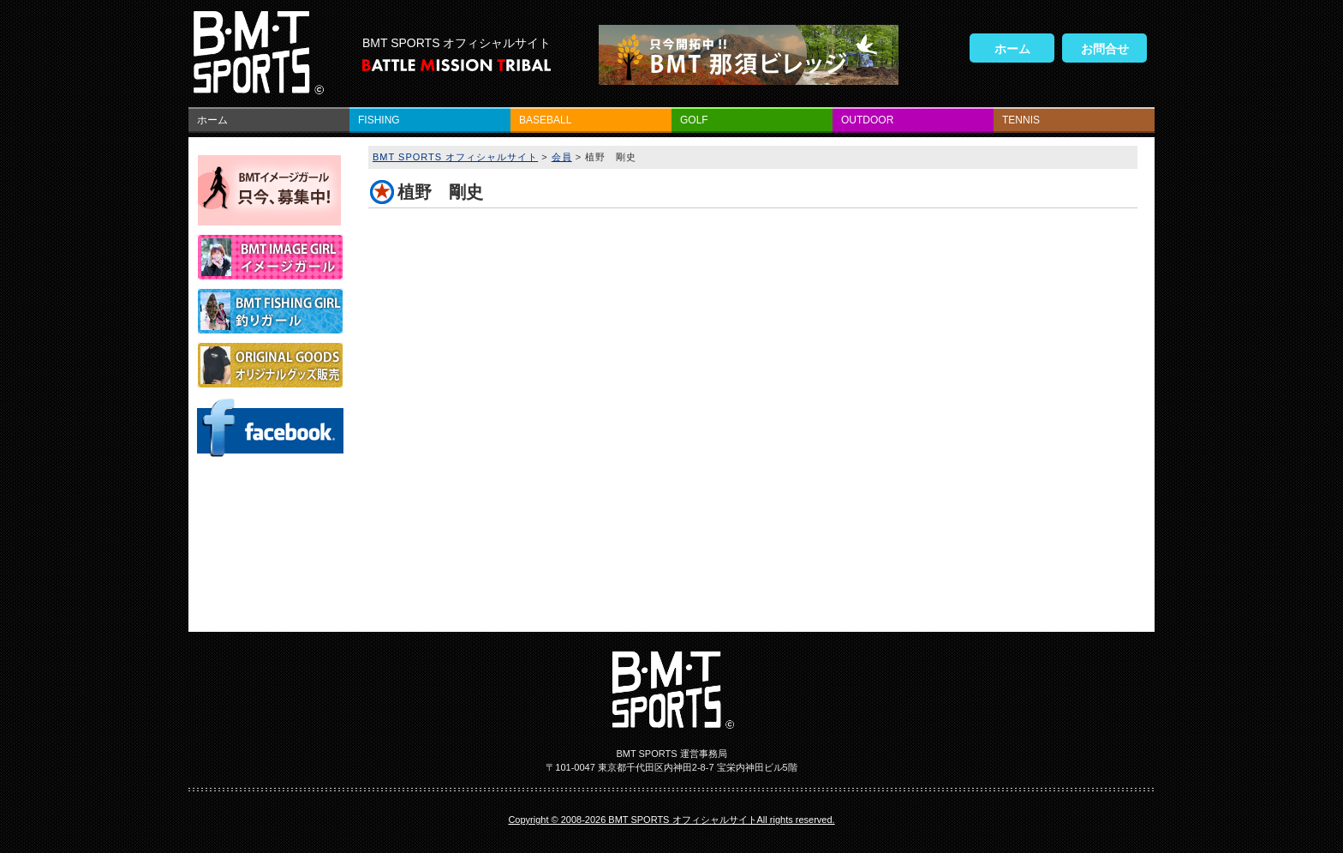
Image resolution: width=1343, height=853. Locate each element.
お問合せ (1105, 49)
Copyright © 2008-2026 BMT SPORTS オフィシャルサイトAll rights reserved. (671, 819)
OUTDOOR (867, 120)
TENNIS (1021, 120)
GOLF (694, 120)
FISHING (379, 120)
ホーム (1012, 49)
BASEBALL (545, 120)
